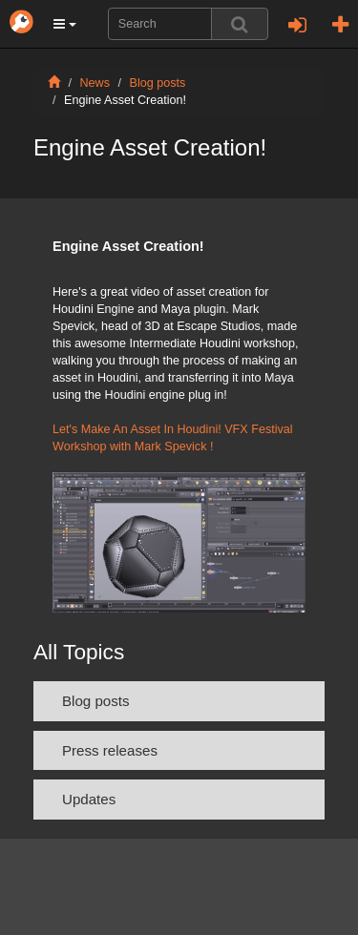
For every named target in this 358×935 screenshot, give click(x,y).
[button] (65, 24)
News (95, 83)
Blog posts (158, 83)
